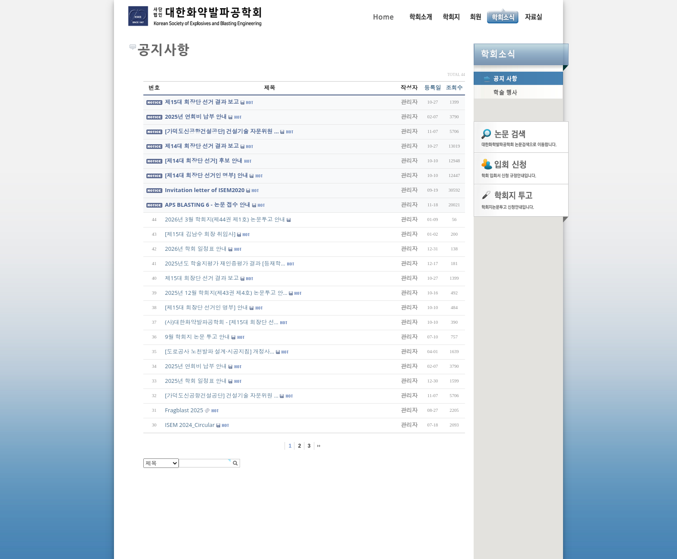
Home (382, 16)
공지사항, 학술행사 (503, 16)
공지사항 (518, 78)
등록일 (432, 88)
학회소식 (521, 54)
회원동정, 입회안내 (476, 16)
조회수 (454, 88)
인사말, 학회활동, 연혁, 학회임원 (420, 16)
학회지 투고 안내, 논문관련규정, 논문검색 (451, 16)
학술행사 (518, 92)
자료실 (533, 16)
